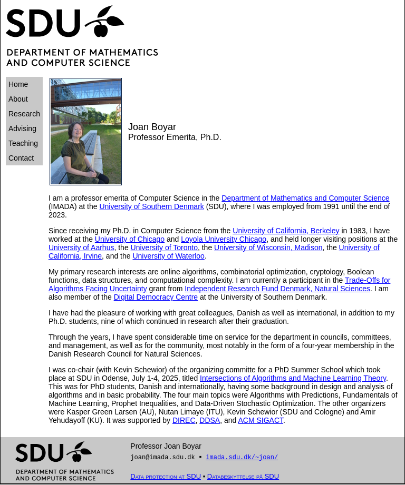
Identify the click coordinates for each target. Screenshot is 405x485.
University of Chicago (130, 239)
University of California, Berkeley (286, 230)
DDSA (209, 420)
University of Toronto (164, 247)
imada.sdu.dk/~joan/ (242, 457)
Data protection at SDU (165, 477)
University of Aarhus (81, 247)
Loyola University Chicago (223, 239)
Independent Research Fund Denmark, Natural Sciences (277, 288)
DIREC (184, 420)
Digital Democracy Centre (156, 297)
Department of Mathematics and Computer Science (305, 198)
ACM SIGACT (260, 420)
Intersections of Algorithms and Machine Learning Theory (293, 378)
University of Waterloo (168, 256)
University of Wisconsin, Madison (268, 247)
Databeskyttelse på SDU (243, 477)
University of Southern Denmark (151, 206)
